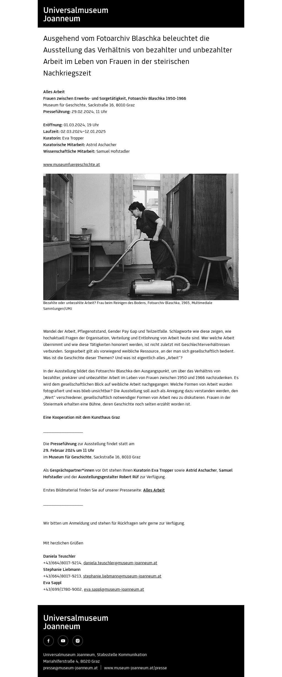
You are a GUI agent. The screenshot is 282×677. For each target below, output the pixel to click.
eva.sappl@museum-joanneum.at (114, 589)
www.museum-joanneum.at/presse (135, 668)
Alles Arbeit (154, 490)
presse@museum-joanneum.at (70, 668)
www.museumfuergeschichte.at (71, 165)
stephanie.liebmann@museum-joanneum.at (122, 576)
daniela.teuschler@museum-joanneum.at (120, 563)
